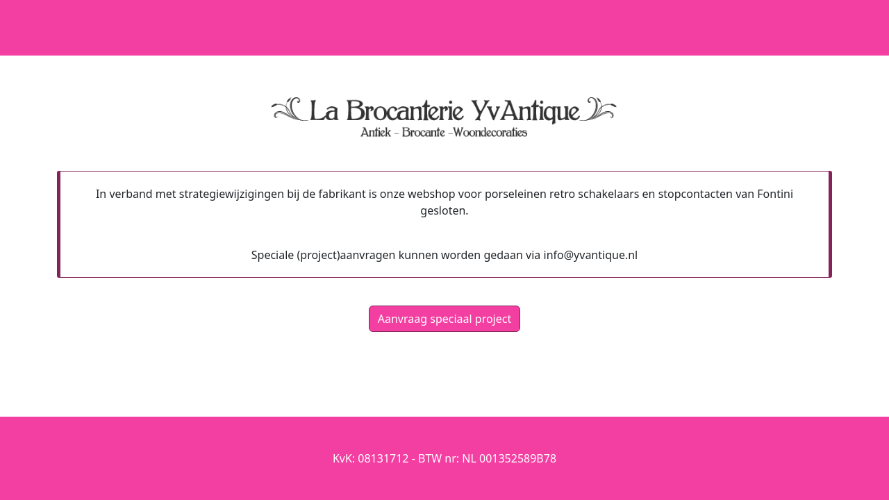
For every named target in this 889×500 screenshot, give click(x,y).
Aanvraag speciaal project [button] (444, 318)
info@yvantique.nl (591, 254)
